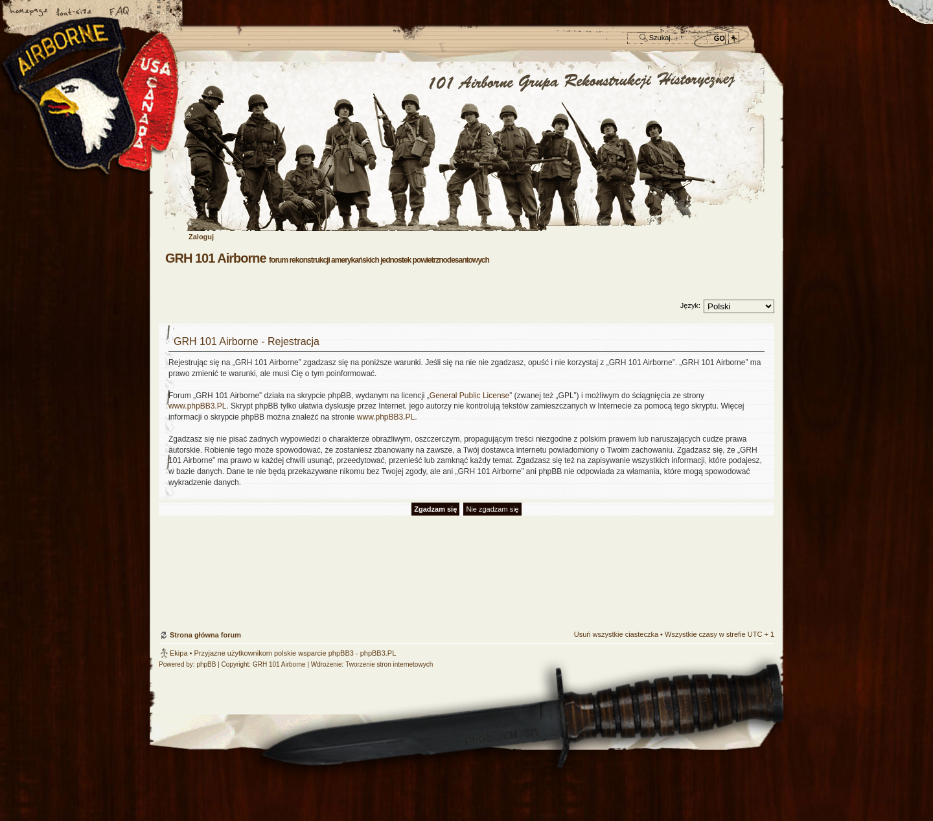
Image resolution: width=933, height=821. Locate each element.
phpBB (206, 664)
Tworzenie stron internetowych (389, 664)
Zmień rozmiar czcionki (74, 12)
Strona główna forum (464, 147)
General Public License (469, 395)
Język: (690, 305)
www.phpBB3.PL (197, 405)
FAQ (120, 12)
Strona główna (29, 12)
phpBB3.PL (378, 653)
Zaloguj (201, 237)
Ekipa (179, 653)
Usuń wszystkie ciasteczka (616, 634)
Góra (758, 554)
